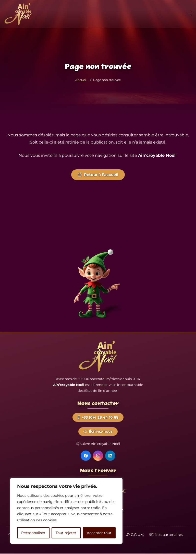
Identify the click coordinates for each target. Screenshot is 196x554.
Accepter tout (99, 533)
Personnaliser (33, 533)
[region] (66, 511)
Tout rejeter (66, 533)
